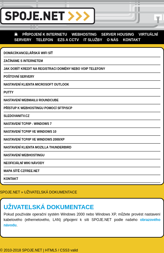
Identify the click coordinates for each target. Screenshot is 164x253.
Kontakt (131, 40)
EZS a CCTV (68, 40)
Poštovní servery (19, 76)
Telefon (44, 40)
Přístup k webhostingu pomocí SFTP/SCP (38, 108)
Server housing (117, 34)
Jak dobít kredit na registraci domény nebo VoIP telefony (54, 68)
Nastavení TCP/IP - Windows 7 (28, 123)
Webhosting (84, 34)
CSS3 (64, 250)
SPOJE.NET (10, 192)
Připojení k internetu (44, 34)
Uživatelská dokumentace (50, 192)
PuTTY (9, 92)
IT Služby (93, 40)
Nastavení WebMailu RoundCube (31, 100)
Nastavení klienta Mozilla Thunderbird (37, 147)
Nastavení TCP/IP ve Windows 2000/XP (34, 139)
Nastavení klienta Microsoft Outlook (36, 84)
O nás (112, 40)
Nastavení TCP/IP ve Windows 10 (30, 131)
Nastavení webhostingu (24, 155)
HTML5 (51, 250)
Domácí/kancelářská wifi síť (28, 53)
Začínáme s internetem (23, 61)
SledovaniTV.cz (17, 116)
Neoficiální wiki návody (24, 163)
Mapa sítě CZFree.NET (22, 171)
